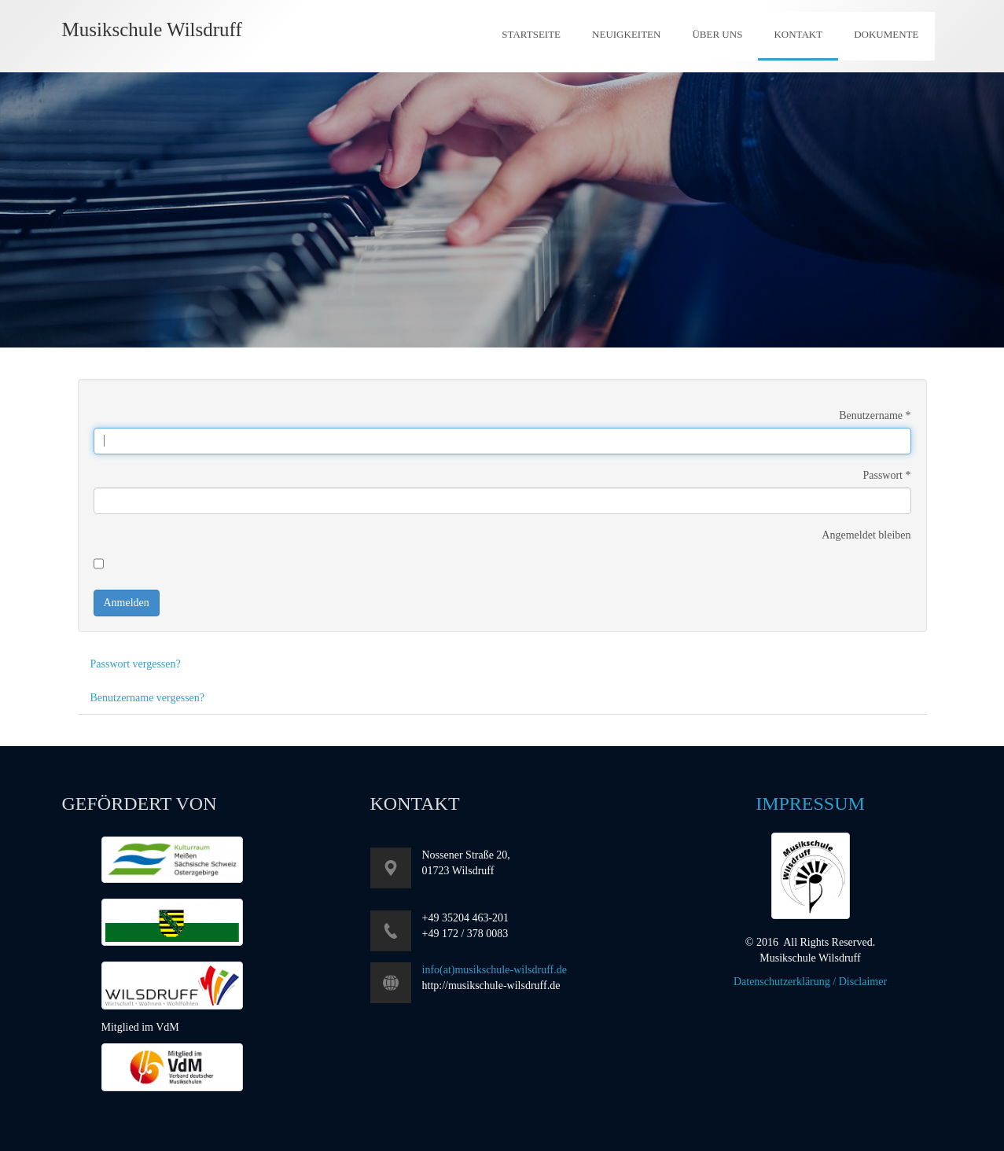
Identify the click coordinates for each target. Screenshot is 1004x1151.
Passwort (886, 475)
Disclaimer (863, 981)
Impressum (810, 803)
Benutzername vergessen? (147, 698)
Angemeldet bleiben (866, 535)
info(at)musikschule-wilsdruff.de (494, 970)
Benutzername (874, 415)
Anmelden (126, 603)
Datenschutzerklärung (782, 981)
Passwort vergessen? (135, 664)
